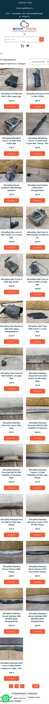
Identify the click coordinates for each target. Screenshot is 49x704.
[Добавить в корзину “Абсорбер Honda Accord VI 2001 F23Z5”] (37, 106)
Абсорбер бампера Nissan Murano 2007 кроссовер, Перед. (37, 569)
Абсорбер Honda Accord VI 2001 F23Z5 (37, 95)
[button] (6, 698)
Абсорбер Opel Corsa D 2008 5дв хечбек (11, 280)
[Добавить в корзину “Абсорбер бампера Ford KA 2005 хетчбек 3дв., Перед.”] (11, 535)
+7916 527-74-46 (24, 3)
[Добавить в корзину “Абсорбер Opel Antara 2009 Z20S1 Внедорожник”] (37, 200)
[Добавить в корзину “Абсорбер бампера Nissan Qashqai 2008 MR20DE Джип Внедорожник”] (37, 632)
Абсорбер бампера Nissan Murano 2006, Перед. (11, 569)
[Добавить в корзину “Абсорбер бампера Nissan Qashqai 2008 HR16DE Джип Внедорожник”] (11, 632)
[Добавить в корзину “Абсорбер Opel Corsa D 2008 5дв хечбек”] (11, 292)
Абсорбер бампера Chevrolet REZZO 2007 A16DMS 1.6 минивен (37, 425)
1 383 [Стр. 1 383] (36, 687)
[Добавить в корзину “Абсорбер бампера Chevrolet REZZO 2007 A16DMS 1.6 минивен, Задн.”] (11, 488)
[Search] (41, 39)
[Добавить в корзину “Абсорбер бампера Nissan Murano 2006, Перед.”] (11, 582)
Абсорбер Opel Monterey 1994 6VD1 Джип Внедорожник (11, 329)
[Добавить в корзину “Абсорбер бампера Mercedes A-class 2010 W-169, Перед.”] (37, 535)
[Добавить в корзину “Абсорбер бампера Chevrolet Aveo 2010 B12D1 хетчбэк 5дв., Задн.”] (37, 391)
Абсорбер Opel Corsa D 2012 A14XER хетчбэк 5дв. (37, 282)
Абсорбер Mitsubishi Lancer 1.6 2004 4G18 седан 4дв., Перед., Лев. (37, 140)
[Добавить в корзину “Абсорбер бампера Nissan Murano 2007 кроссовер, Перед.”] (37, 582)
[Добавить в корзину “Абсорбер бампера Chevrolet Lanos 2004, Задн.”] (11, 438)
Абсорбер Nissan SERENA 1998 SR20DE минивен (11, 188)
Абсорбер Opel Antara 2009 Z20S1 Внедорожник (37, 188)
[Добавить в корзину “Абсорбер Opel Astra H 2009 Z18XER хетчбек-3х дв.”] (37, 247)
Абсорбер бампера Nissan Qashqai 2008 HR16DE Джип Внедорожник (11, 618)
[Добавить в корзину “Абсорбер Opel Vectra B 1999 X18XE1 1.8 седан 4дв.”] (11, 389)
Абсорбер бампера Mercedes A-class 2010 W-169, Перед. (37, 522)
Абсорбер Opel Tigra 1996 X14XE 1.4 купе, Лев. (37, 329)
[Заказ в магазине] (39, 62)
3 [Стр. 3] (22, 687)
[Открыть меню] (24, 34)
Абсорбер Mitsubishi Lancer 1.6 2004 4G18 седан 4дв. (11, 140)
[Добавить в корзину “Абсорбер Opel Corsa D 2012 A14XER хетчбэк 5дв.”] (37, 294)
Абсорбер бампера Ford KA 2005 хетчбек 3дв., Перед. (11, 522)
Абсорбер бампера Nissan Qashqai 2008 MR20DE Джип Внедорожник (37, 618)
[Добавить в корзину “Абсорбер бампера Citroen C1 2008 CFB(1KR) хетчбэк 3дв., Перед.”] (37, 488)
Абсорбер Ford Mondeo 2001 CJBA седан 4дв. (11, 95)
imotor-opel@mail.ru (24, 8)
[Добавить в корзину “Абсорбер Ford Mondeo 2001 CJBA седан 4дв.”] (11, 106)
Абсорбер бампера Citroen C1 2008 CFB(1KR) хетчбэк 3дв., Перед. (37, 474)
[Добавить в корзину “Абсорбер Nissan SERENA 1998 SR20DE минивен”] (11, 200)
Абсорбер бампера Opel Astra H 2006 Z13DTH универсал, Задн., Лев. (11, 666)
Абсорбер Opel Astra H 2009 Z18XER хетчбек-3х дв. (38, 235)
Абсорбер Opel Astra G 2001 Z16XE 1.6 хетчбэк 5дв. (11, 235)
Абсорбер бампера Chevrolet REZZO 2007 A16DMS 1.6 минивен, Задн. (11, 474)
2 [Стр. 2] (16, 687)
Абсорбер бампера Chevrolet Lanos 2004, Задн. (11, 425)
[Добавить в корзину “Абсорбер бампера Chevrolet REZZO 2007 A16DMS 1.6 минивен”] (37, 438)
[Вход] (27, 45)
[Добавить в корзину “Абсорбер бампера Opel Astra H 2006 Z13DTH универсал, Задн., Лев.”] (11, 679)
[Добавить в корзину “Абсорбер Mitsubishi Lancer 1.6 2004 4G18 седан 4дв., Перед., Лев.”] (37, 153)
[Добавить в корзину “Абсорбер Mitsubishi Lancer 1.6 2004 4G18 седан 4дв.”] (11, 153)
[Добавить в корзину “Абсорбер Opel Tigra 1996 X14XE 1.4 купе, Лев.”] (37, 342)
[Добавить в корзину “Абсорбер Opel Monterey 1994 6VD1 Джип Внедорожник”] (11, 342)
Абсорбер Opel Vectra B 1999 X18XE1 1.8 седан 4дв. (11, 376)
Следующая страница (24, 694)
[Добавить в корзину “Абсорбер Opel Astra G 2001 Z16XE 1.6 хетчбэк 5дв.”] (11, 247)
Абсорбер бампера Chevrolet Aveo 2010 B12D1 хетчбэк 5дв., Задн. (37, 377)
